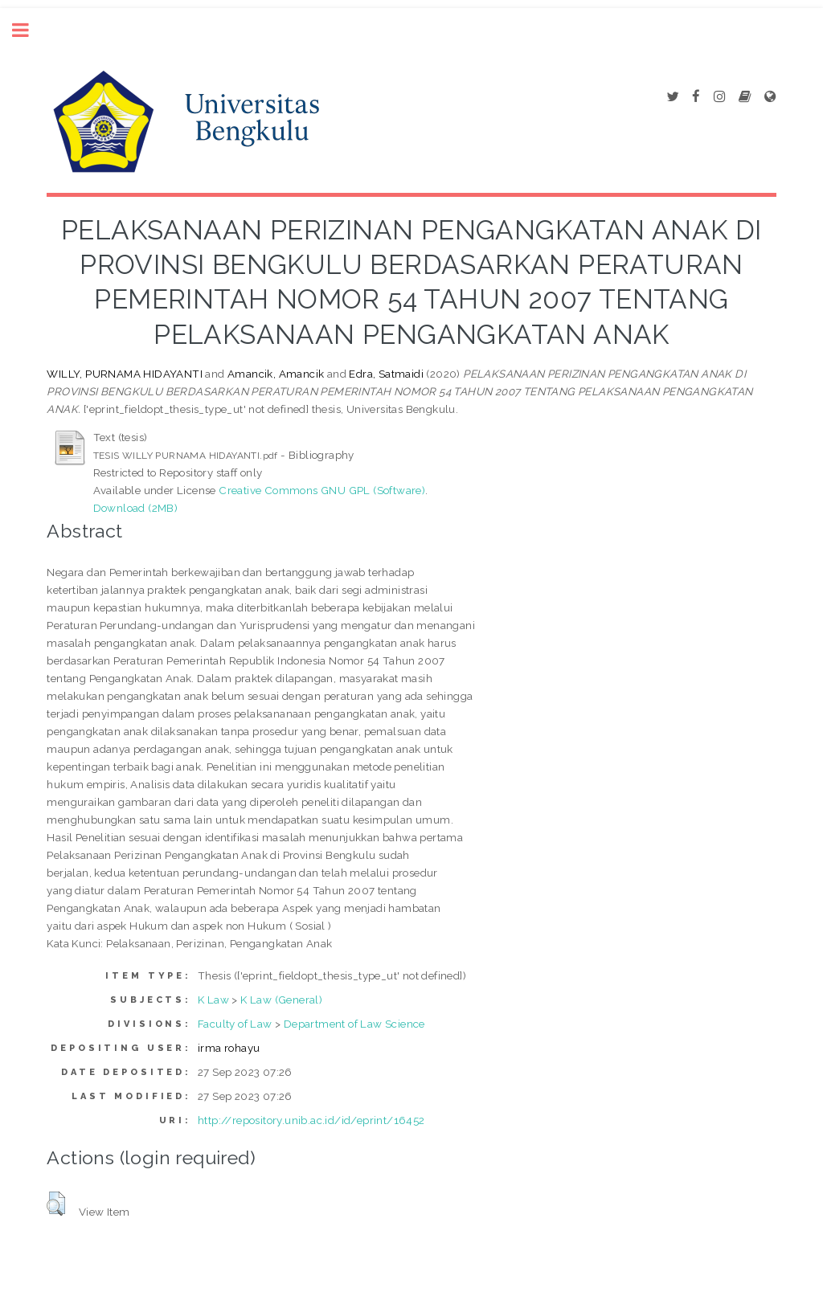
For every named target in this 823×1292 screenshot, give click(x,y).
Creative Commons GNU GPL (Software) (322, 490)
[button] (56, 1204)
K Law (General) (281, 999)
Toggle (29, 30)
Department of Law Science (354, 1023)
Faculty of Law (235, 1023)
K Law (213, 999)
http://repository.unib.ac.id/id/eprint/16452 (311, 1120)
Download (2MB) (135, 507)
